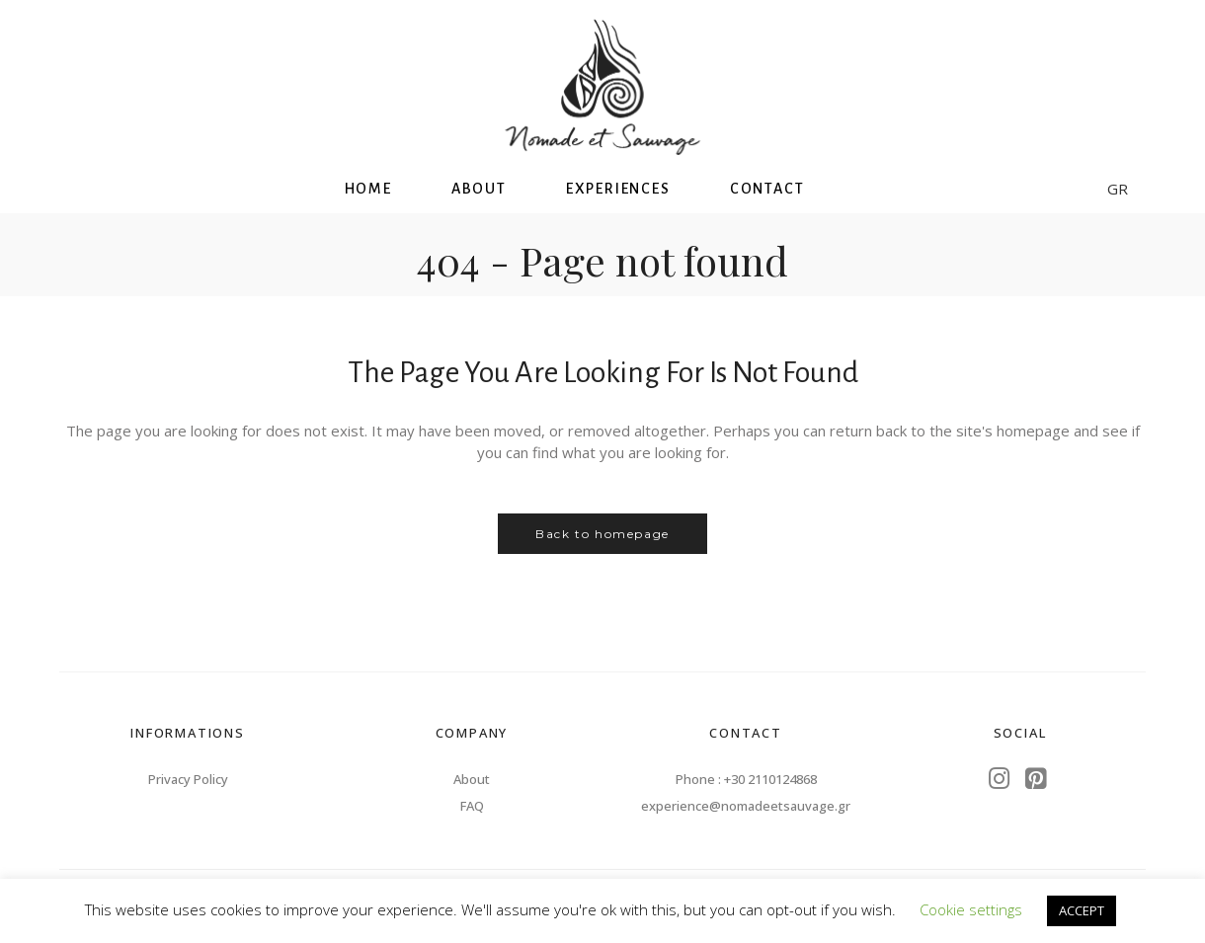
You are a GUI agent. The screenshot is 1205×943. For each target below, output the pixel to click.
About (471, 779)
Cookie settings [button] (971, 909)
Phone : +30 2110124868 (746, 779)
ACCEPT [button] (1081, 910)
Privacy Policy (188, 779)
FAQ (472, 806)
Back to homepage (602, 533)
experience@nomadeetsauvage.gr (745, 806)
